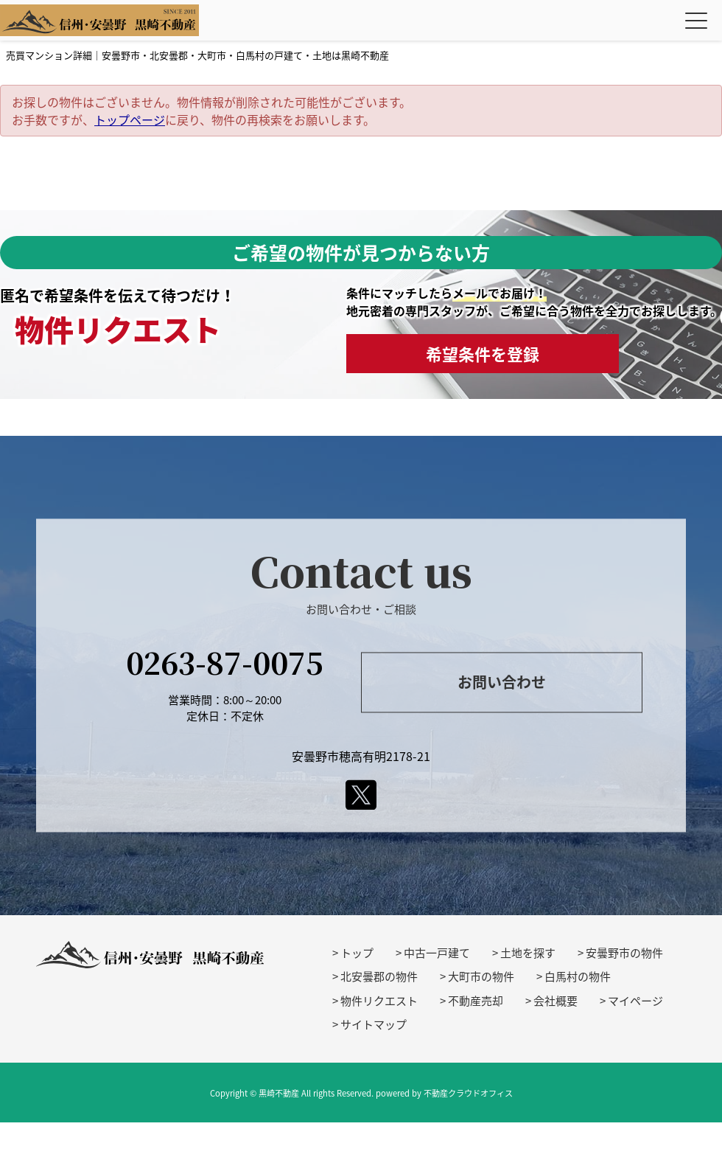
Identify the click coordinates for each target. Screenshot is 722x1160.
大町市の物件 (481, 976)
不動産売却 (475, 1001)
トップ (357, 953)
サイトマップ (373, 1024)
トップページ (129, 119)
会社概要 (555, 1001)
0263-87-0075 (224, 662)
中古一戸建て (437, 953)
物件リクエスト (379, 1001)
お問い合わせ (502, 681)
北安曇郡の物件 (379, 976)
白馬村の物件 (577, 976)
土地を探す (527, 953)
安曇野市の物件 (624, 953)
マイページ (635, 1001)
